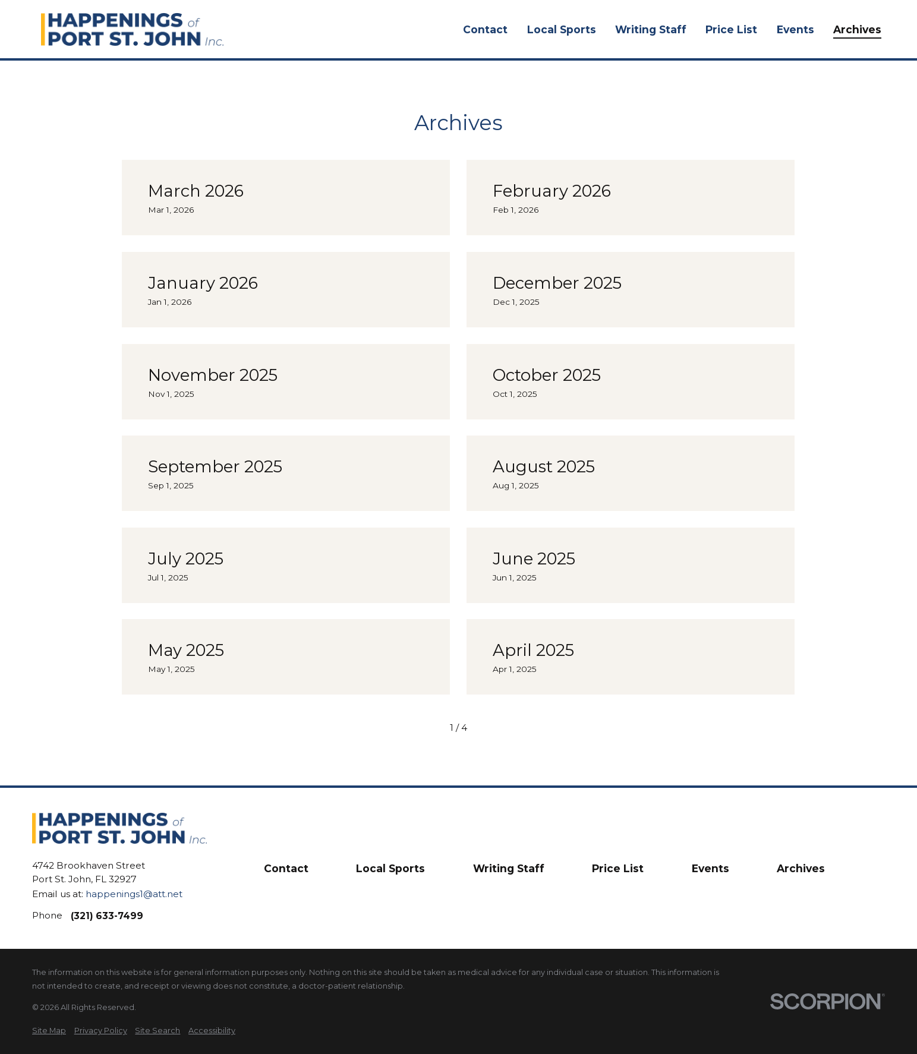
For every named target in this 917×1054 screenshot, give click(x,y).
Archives (801, 868)
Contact (286, 868)
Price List (618, 868)
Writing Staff (508, 868)
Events (710, 868)
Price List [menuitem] (731, 29)
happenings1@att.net (134, 894)
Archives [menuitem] (857, 29)
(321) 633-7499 (107, 915)
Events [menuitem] (795, 29)
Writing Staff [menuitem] (650, 29)
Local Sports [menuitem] (561, 29)
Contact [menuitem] (485, 29)
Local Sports (390, 868)
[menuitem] (49, 1030)
